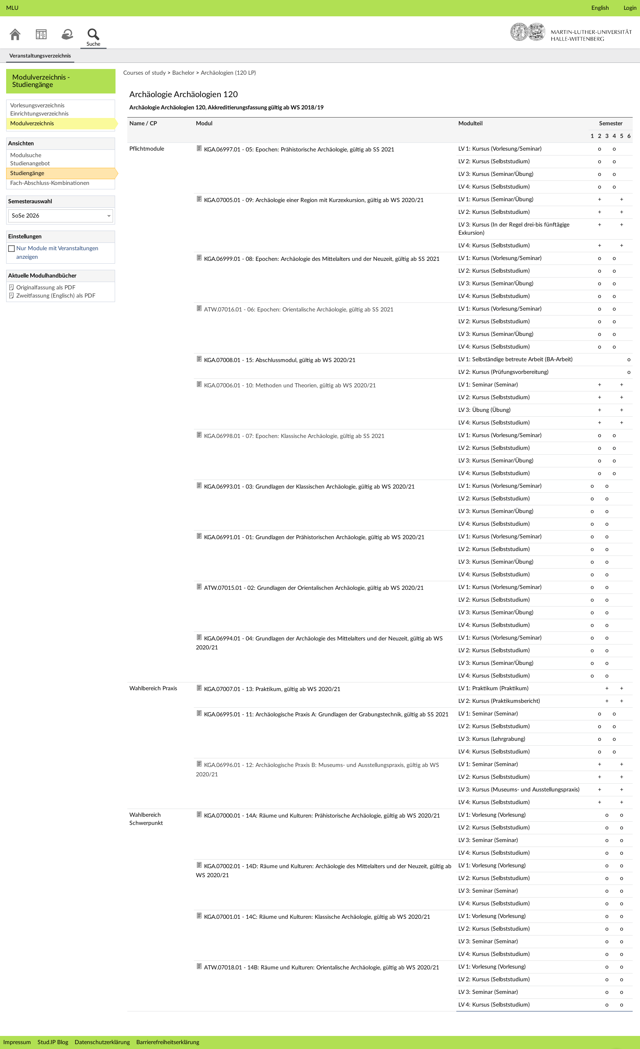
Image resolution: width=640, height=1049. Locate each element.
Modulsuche (25, 155)
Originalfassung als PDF (46, 288)
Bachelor (183, 73)
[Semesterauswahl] (60, 215)
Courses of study (144, 73)
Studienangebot (30, 164)
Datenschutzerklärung (102, 1042)
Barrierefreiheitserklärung (167, 1042)
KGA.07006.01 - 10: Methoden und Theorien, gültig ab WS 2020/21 (290, 386)
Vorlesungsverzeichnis (37, 106)
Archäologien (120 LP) (228, 73)
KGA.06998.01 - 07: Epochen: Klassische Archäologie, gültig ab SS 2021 (294, 436)
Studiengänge (27, 173)
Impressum (17, 1042)
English (600, 8)
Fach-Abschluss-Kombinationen (49, 183)
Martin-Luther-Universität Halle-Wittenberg (571, 32)
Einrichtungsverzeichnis (39, 114)
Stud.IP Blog (53, 1042)
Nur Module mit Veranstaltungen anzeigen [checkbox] (57, 253)
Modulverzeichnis (32, 124)
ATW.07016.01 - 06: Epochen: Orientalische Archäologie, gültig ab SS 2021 (298, 310)
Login (630, 8)
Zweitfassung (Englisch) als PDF (56, 296)
